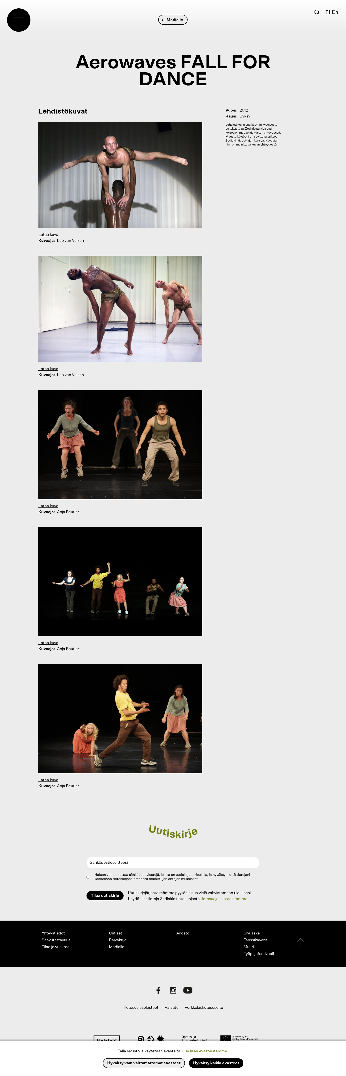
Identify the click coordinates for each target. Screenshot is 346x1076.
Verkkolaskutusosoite (204, 1008)
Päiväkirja (117, 940)
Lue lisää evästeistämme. (205, 1051)
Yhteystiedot (53, 933)
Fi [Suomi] (327, 12)
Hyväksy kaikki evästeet (216, 1063)
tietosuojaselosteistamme (224, 899)
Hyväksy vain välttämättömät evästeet (144, 1063)
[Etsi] (316, 12)
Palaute (172, 1008)
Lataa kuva (48, 235)
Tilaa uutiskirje (105, 896)
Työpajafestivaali (259, 954)
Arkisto (182, 933)
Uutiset (115, 933)
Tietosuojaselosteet (140, 1008)
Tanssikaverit (255, 940)
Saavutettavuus (56, 940)
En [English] (335, 12)
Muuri (249, 947)
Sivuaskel (252, 933)
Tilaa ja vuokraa (56, 947)
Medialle (172, 20)
